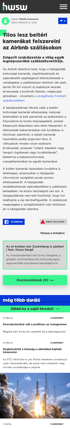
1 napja (7, 424)
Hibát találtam (52, 222)
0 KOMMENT (56, 318)
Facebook (14, 222)
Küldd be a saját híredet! (35, 309)
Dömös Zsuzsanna (28, 19)
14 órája (8, 343)
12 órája (8, 318)
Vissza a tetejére (52, 233)
